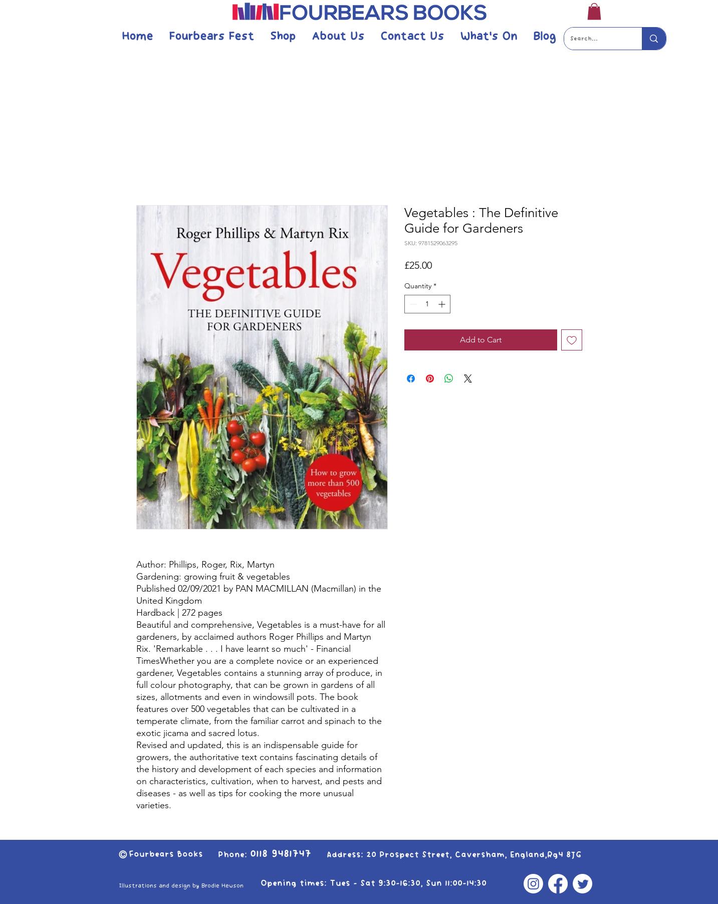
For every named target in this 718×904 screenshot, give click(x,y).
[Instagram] (533, 883)
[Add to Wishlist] (571, 339)
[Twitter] (582, 883)
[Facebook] (558, 883)
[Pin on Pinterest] (430, 379)
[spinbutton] (427, 304)
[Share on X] (468, 379)
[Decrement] (412, 304)
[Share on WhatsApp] (449, 379)
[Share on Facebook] (411, 379)
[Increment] (442, 304)
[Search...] (595, 39)
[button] (594, 11)
